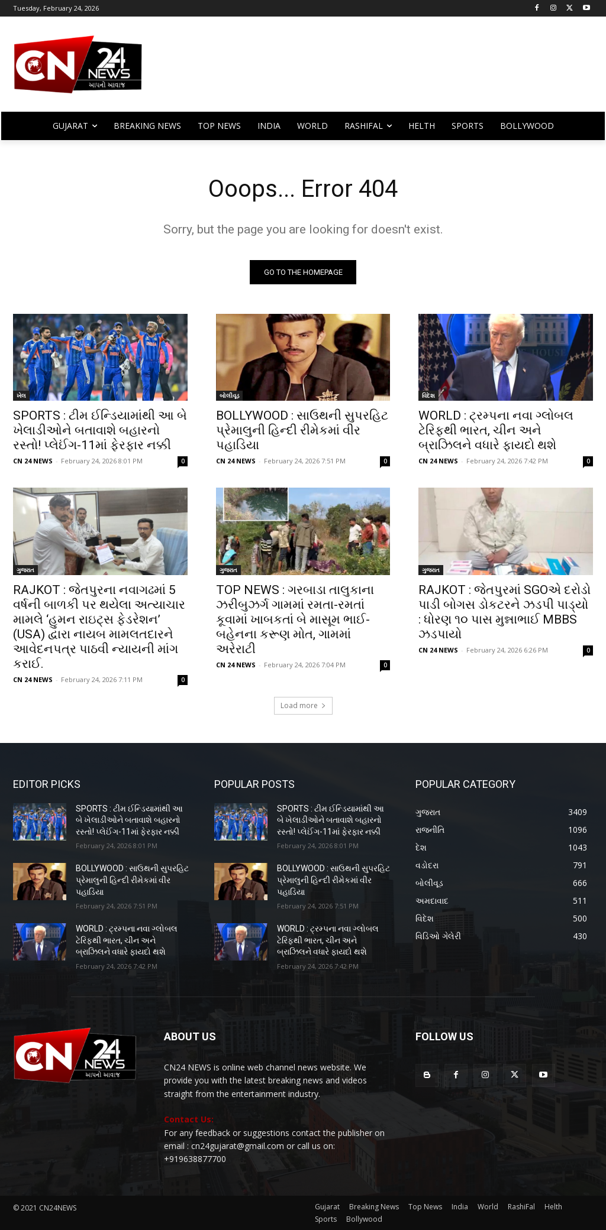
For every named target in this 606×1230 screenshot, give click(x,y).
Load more (303, 705)
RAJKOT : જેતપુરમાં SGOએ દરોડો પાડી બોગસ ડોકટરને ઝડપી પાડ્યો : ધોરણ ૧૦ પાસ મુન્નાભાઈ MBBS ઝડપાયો (504, 612)
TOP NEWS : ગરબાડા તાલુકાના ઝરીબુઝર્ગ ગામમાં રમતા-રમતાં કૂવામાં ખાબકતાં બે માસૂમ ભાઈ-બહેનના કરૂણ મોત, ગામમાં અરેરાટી (295, 619)
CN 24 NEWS (33, 460)
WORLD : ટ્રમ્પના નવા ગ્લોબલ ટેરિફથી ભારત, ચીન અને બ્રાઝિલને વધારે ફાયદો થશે (495, 430)
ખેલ (21, 395)
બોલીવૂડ (229, 395)
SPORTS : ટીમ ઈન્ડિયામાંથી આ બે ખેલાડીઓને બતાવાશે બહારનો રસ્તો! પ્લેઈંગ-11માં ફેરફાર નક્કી (100, 430)
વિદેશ (428, 395)
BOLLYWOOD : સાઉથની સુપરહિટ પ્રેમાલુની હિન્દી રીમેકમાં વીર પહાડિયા (302, 430)
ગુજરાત (25, 570)
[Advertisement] (372, 69)
